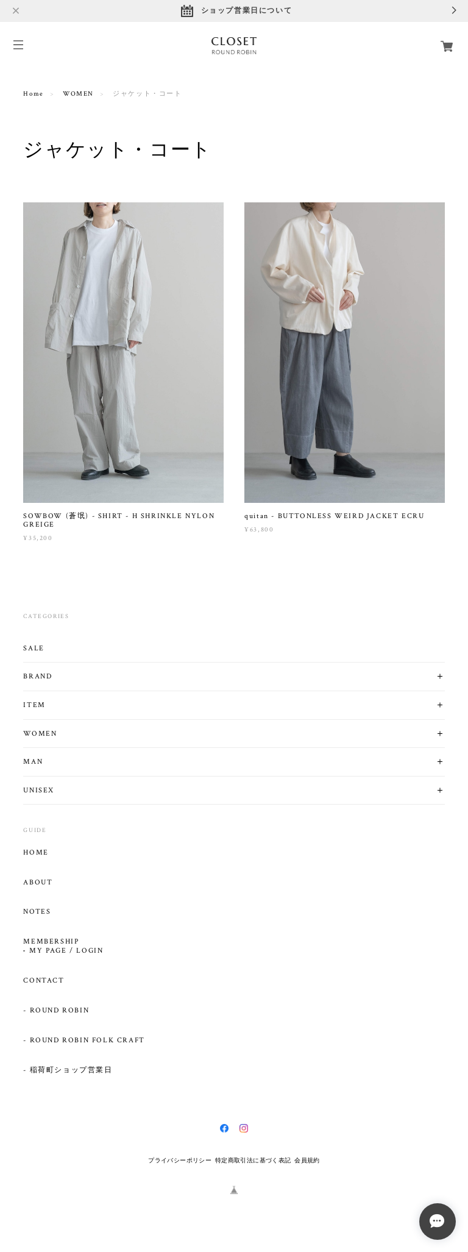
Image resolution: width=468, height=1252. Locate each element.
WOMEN (78, 94)
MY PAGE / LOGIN (66, 951)
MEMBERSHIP (51, 941)
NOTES (37, 912)
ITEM (34, 705)
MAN (33, 761)
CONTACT (43, 980)
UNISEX (38, 790)
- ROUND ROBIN (56, 1010)
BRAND (37, 676)
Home (33, 94)
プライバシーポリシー (179, 1160)
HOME (35, 852)
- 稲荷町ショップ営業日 (67, 1070)
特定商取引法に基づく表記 (253, 1160)
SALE (33, 648)
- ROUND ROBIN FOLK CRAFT (83, 1040)
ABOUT (37, 882)
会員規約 (307, 1160)
